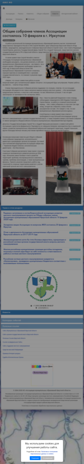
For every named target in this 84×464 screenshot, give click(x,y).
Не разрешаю (48, 458)
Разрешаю (35, 458)
